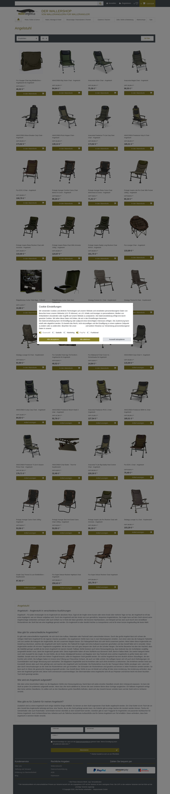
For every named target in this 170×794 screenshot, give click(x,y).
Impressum (81, 326)
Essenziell (46, 333)
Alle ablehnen (85, 339)
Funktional (94, 333)
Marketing (70, 333)
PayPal (82, 333)
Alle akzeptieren (53, 339)
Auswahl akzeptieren (117, 339)
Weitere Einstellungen (108, 333)
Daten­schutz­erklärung (60, 328)
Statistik (59, 333)
